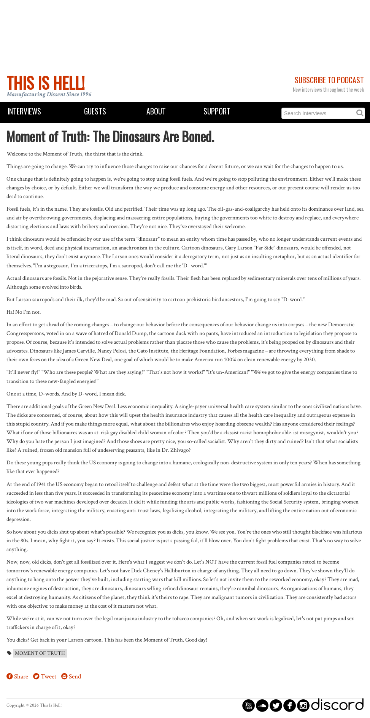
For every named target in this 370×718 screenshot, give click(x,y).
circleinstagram (303, 705)
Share (21, 676)
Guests (95, 111)
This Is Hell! (45, 82)
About (156, 111)
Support (216, 111)
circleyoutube (248, 705)
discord (337, 705)
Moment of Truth (40, 653)
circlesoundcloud (262, 705)
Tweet (48, 676)
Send (75, 676)
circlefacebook (289, 705)
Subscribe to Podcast (329, 80)
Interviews (24, 111)
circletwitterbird (276, 705)
